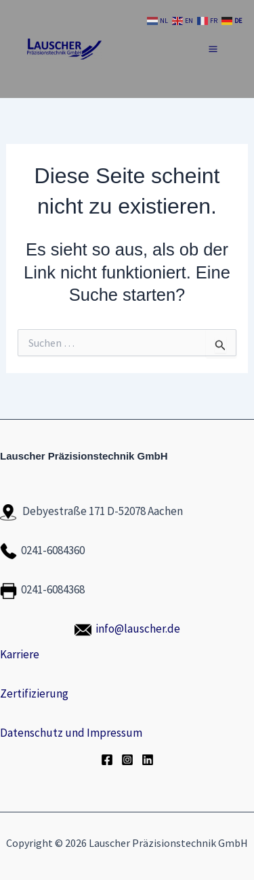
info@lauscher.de (138, 628)
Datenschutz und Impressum (71, 732)
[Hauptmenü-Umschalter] (214, 49)
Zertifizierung (34, 693)
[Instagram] (127, 760)
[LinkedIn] (148, 760)
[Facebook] (107, 760)
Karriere (19, 654)
